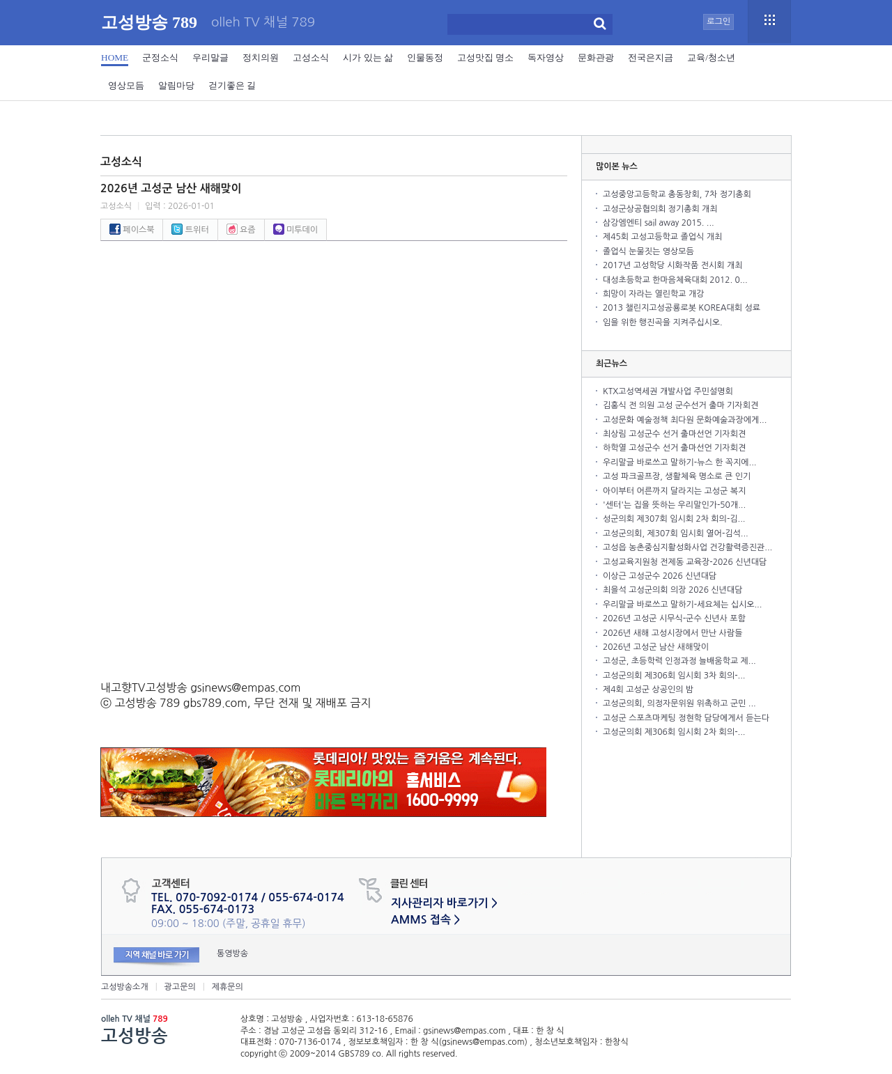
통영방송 (232, 953)
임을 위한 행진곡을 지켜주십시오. (663, 322)
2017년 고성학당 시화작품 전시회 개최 (672, 265)
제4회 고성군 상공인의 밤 (648, 689)
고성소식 (311, 57)
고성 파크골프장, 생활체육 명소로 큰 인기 (677, 476)
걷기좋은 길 (232, 85)
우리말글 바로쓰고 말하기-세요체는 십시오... (682, 604)
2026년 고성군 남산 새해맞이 (656, 647)
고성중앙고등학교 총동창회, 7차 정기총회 (677, 194)
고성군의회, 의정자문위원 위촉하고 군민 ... (679, 703)
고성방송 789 (149, 22)
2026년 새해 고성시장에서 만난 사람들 (672, 633)
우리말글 (210, 57)
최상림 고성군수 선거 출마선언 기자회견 (674, 434)
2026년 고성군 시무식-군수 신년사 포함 (674, 618)
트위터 (189, 230)
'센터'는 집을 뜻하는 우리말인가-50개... (674, 505)
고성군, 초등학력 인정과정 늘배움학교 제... (679, 661)
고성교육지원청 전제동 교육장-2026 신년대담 (685, 562)
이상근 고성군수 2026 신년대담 (659, 576)
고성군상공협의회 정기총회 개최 (660, 209)
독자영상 (546, 57)
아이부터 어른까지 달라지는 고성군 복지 (674, 491)
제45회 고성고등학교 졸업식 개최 (662, 237)
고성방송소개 (124, 987)
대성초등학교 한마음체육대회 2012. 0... (675, 280)
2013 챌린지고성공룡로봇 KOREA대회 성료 (681, 308)
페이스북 (131, 230)
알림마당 (176, 85)
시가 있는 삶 (368, 57)
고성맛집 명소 (485, 57)
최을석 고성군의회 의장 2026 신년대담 (672, 590)
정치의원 (261, 57)
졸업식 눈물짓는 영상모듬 (648, 251)
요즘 (241, 230)
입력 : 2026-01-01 (180, 206)
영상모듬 (126, 85)
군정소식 (160, 57)
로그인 (718, 21)
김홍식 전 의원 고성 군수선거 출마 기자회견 (680, 405)
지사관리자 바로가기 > (444, 903)
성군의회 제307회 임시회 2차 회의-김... (674, 519)
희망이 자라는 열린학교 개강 (653, 294)
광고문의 (180, 987)
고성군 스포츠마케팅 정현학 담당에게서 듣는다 (686, 718)
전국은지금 (650, 57)
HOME (114, 57)
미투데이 (295, 230)
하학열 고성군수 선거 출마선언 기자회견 (674, 448)
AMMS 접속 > (425, 920)
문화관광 (596, 57)
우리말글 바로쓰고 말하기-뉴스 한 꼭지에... (679, 462)
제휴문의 (227, 987)
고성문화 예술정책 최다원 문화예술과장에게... (685, 420)
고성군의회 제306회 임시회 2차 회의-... (674, 732)
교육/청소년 (711, 57)
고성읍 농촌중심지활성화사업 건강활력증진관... (687, 547)
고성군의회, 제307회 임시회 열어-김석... (675, 533)
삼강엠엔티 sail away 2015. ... (658, 223)
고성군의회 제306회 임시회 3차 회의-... (674, 675)
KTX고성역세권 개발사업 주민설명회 (668, 391)
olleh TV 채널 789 (263, 23)
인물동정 (425, 57)
